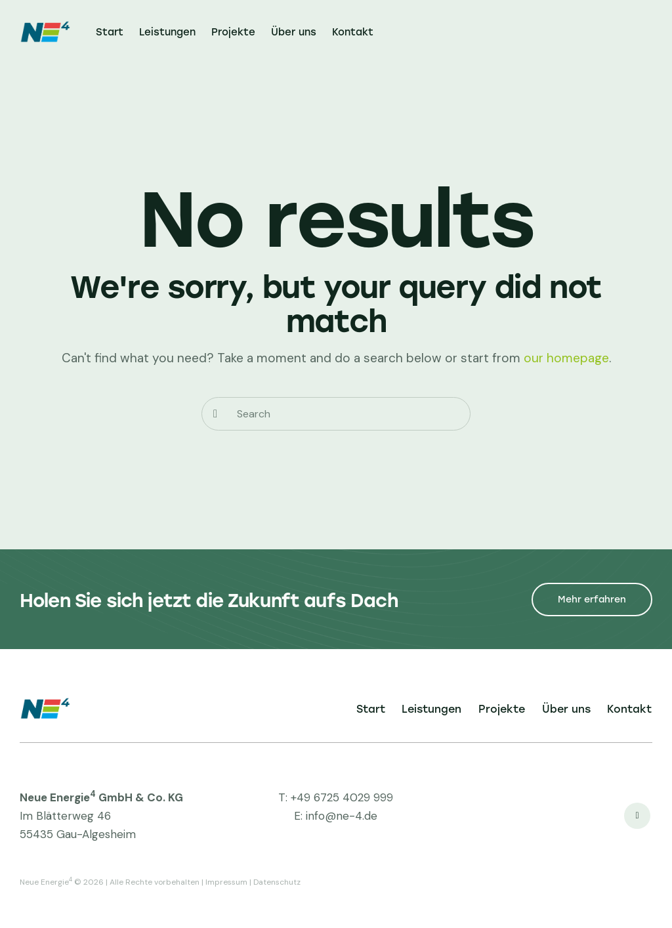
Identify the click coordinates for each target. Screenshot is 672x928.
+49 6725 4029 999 (342, 797)
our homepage (566, 358)
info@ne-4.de (341, 816)
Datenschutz (277, 882)
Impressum (226, 882)
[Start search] (215, 414)
